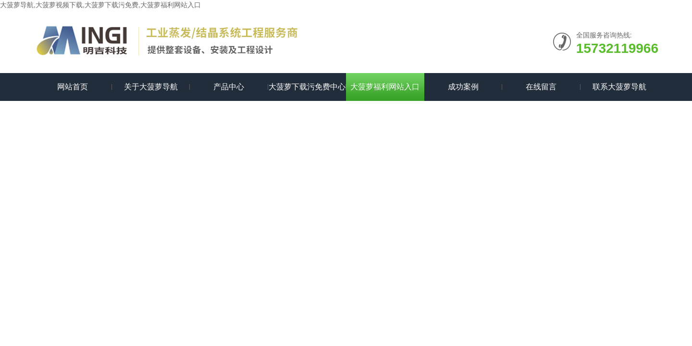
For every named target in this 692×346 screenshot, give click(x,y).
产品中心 (228, 87)
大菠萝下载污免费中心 (307, 87)
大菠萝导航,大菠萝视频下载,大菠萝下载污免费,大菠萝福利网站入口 (100, 5)
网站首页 (72, 87)
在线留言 (541, 87)
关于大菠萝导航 (151, 87)
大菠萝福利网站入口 (385, 87)
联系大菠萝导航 (619, 87)
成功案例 (463, 87)
